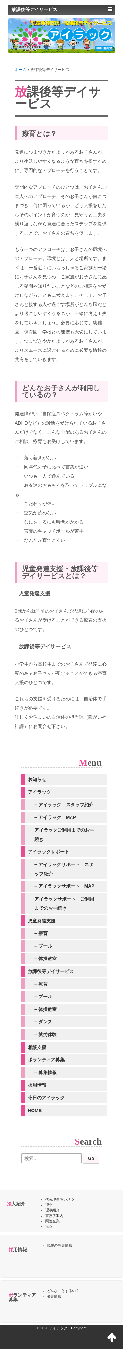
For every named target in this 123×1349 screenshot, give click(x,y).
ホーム (21, 69)
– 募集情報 (45, 1072)
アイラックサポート (48, 851)
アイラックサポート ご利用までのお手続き (64, 903)
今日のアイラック (46, 1097)
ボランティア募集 (46, 1059)
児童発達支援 (41, 920)
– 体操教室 (45, 958)
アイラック (39, 792)
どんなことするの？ (63, 1291)
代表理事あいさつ (59, 1199)
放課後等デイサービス (51, 971)
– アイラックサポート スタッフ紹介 (63, 869)
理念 (48, 1205)
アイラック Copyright (67, 1328)
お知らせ (37, 779)
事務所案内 (54, 1216)
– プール (43, 946)
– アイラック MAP (55, 817)
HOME (35, 1110)
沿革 (48, 1226)
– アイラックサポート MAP (64, 886)
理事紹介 (52, 1210)
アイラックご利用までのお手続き (64, 834)
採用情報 (37, 1085)
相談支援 (37, 1047)
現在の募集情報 (59, 1245)
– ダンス (43, 1021)
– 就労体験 (45, 1034)
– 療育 (41, 933)
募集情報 (54, 1296)
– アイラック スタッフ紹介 (63, 804)
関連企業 (52, 1221)
